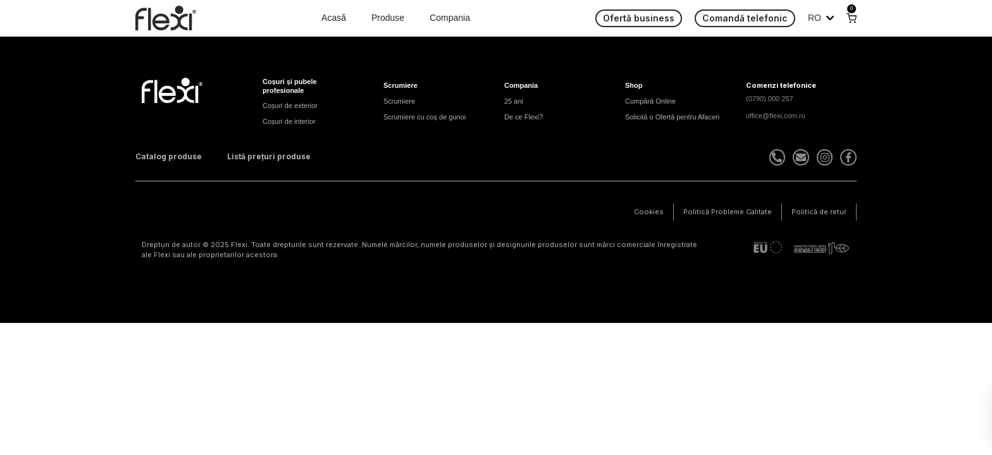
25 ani (513, 101)
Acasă (333, 18)
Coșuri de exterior (290, 105)
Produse (387, 18)
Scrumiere (399, 101)
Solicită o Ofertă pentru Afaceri (672, 117)
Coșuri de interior (289, 121)
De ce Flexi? (523, 117)
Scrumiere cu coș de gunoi (424, 117)
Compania (450, 18)
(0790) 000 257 (769, 98)
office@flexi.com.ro (775, 115)
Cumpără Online (650, 101)
